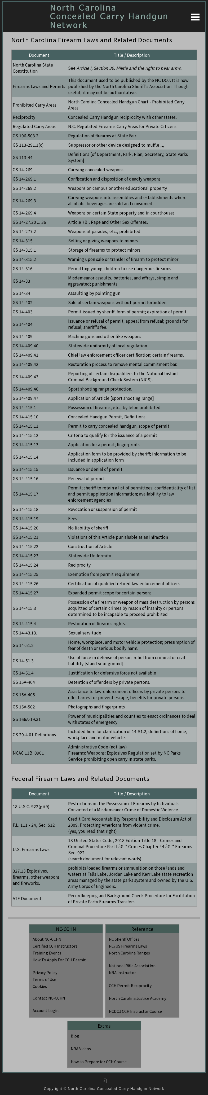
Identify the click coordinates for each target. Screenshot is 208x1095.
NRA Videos (81, 1048)
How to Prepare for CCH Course (99, 1061)
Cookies (40, 986)
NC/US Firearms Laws (128, 946)
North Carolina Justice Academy (137, 998)
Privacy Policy (45, 972)
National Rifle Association (132, 965)
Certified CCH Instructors (55, 946)
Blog (75, 1036)
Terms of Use (44, 979)
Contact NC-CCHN (49, 998)
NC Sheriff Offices (124, 939)
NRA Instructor (122, 972)
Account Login (46, 1010)
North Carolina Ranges (129, 953)
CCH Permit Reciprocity (130, 985)
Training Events (47, 953)
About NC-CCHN (47, 939)
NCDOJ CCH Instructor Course (135, 1011)
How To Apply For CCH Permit (59, 959)
